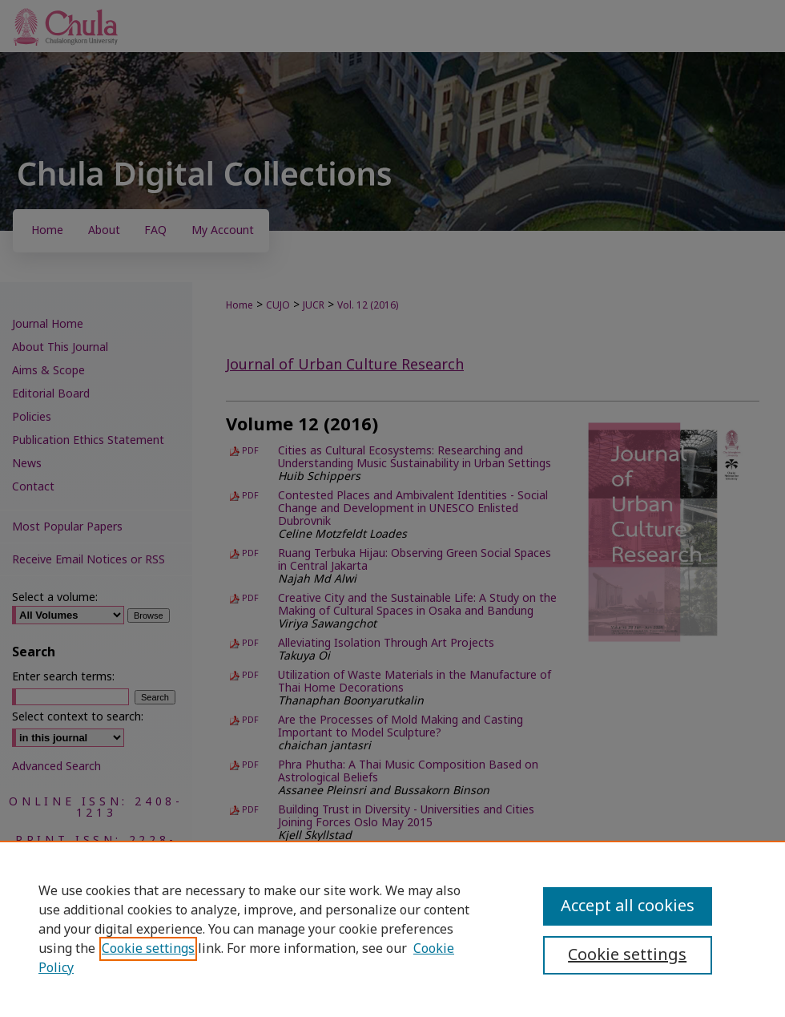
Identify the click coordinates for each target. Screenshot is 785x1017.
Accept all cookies (627, 906)
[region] (392, 929)
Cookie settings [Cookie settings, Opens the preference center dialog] (627, 955)
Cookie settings (148, 948)
